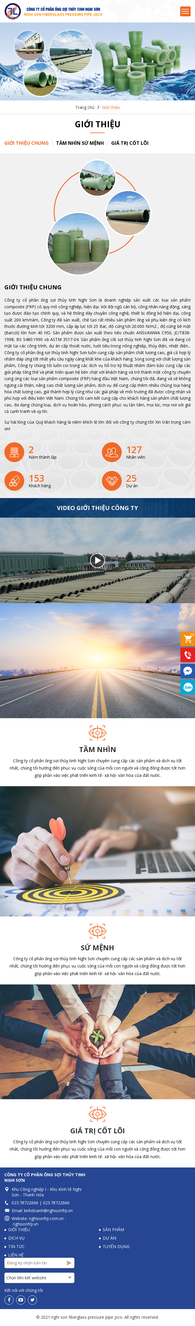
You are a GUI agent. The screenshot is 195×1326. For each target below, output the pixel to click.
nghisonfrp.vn (25, 1225)
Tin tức (16, 1247)
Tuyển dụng (116, 1247)
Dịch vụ (16, 1239)
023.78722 (21, 1203)
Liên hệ (16, 1256)
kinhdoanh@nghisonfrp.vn (48, 1211)
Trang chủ (85, 108)
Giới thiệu (111, 108)
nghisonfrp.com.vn (46, 1219)
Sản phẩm (113, 1230)
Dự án (109, 1239)
